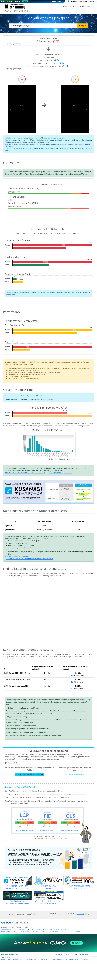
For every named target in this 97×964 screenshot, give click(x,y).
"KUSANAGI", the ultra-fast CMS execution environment (25, 473)
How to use (67, 6)
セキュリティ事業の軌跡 (75, 931)
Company (12, 914)
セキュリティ (36, 959)
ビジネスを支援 (28, 959)
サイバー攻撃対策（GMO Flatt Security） (50, 931)
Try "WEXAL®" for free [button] (75, 774)
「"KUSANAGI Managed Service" (60, 473)
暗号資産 (71, 959)
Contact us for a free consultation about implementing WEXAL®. (29, 559)
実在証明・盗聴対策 (5, 931)
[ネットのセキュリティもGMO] (14, 1)
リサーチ (53, 959)
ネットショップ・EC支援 (18, 959)
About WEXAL (12, 763)
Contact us (20, 914)
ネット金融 (65, 959)
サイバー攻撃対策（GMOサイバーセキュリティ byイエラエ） (25, 931)
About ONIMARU (79, 6)
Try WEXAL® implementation (17, 556)
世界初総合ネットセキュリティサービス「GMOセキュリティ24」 (15, 929)
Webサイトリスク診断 (47, 929)
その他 (85, 959)
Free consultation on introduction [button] (30, 774)
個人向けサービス (78, 959)
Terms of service (31, 914)
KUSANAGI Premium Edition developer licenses (20, 148)
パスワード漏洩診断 (36, 929)
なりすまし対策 (64, 931)
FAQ (88, 6)
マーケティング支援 (45, 959)
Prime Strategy (81, 914)
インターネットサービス (6, 959)
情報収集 (59, 959)
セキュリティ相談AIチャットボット (62, 929)
